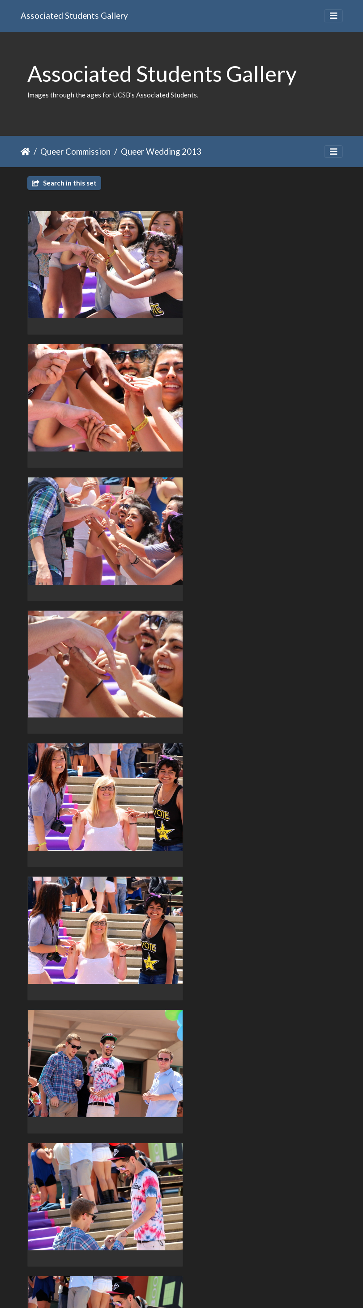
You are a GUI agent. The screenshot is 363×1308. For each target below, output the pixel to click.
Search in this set (64, 183)
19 (249, 1256)
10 (159, 1256)
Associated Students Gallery (74, 15)
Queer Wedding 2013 (161, 151)
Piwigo (199, 1290)
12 (196, 1256)
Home (25, 151)
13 (215, 1256)
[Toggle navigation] (333, 15)
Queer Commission (75, 151)
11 (178, 1256)
